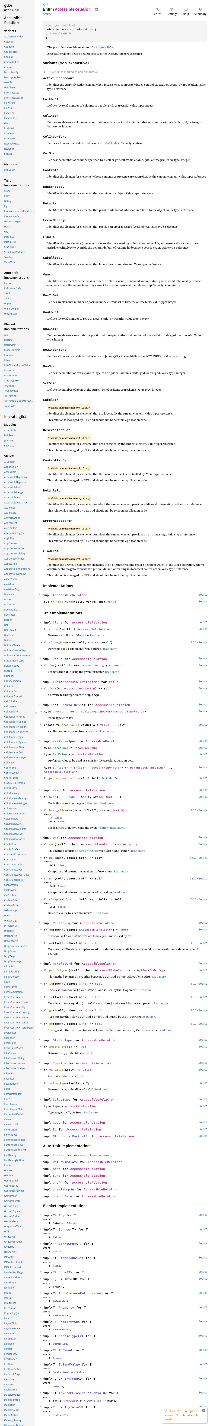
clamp (53, 899)
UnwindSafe (62, 1196)
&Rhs (82, 943)
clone (53, 629)
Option (142, 970)
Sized (61, 821)
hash (52, 797)
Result (119, 665)
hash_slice (58, 810)
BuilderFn (61, 767)
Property (66, 1307)
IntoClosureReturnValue (80, 1293)
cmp (52, 844)
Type (82, 1046)
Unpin (57, 1182)
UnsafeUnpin (63, 1189)
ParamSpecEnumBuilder (147, 767)
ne (51, 943)
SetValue (60, 754)
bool (124, 929)
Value (111, 601)
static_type (59, 1046)
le (51, 997)
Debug (57, 659)
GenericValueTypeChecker (90, 711)
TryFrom (71, 1379)
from (52, 688)
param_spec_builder (65, 778)
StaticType (62, 1040)
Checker (59, 711)
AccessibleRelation (70, 595)
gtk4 (46, 4)
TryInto (71, 1407)
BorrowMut (67, 1244)
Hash (57, 790)
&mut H (118, 810)
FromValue (69, 705)
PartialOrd (62, 964)
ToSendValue (69, 1364)
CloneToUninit (71, 1258)
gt (51, 1010)
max (52, 857)
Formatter (90, 665)
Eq (55, 1129)
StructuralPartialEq (71, 1136)
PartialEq (61, 923)
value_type (58, 1083)
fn (75, 767)
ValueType (61, 1099)
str (83, 767)
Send (57, 1169)
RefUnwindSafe (65, 1162)
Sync (57, 1176)
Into (68, 1279)
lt (51, 983)
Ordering (130, 844)
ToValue (59, 1063)
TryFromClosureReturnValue (83, 1393)
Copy (57, 1122)
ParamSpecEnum (85, 748)
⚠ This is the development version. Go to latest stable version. (181, 1415)
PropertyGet (69, 1322)
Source (47, 14)
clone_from (58, 642)
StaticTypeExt (71, 1336)
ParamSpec (61, 748)
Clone (57, 622)
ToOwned (65, 1350)
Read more (97, 635)
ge (51, 1023)
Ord (56, 838)
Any (61, 1215)
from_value (70, 725)
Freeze (58, 1155)
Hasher (72, 797)
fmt (52, 665)
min (52, 878)
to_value (56, 1069)
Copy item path (96, 9)
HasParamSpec (64, 741)
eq (51, 929)
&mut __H (113, 797)
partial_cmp (59, 970)
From (57, 682)
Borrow (64, 1229)
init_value (65, 601)
